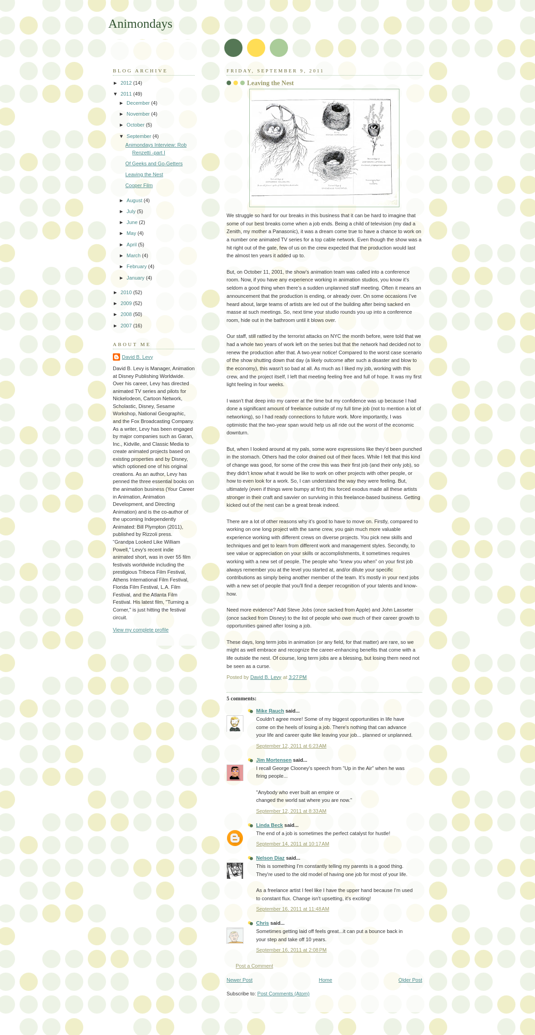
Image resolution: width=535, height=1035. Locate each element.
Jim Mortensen (274, 760)
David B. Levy (137, 357)
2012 (127, 83)
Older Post (410, 980)
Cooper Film (139, 185)
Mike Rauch (270, 711)
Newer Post (239, 980)
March (134, 255)
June (132, 222)
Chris (262, 923)
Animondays (140, 23)
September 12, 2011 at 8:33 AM (291, 811)
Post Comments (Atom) (283, 993)
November (138, 114)
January (136, 277)
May (131, 233)
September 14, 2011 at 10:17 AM (292, 843)
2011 (127, 94)
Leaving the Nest (144, 174)
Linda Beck (269, 825)
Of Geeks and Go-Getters (154, 163)
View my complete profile (141, 629)
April (132, 244)
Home (325, 980)
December (138, 103)
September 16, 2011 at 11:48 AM (292, 909)
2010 (127, 292)
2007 (127, 325)
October (136, 124)
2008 (127, 314)
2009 (127, 303)
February (137, 266)
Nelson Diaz (270, 858)
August (134, 200)
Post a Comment (254, 966)
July (131, 211)
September (139, 136)
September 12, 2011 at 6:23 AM (291, 746)
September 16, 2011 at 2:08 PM (291, 950)
